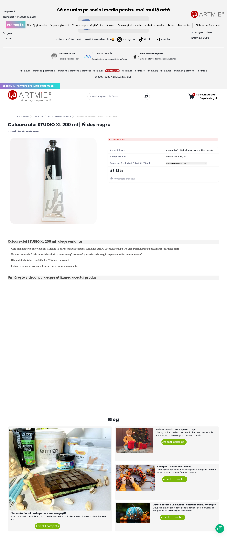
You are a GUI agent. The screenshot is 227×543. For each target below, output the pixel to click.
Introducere (23, 116)
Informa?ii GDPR (200, 37)
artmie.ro (140, 70)
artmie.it (202, 70)
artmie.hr (62, 70)
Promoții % (15, 25)
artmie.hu (50, 70)
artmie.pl (98, 70)
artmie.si (86, 70)
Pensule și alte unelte (130, 25)
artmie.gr (190, 70)
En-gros (7, 33)
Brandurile (184, 25)
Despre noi (9, 11)
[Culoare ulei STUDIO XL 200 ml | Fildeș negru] (53, 181)
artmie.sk (25, 70)
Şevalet (110, 25)
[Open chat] (219, 528)
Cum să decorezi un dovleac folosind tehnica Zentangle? (184, 504)
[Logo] (29, 96)
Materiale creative (155, 25)
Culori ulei (38, 116)
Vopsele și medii (60, 25)
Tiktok (144, 39)
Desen (171, 25)
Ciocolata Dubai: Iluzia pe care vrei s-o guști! (38, 513)
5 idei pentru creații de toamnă (174, 466)
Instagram (126, 39)
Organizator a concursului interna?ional (109, 59)
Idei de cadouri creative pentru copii (175, 429)
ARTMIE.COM (112, 70)
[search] (146, 97)
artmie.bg (152, 70)
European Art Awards (102, 53)
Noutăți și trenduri (37, 25)
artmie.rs (74, 70)
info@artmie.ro (203, 32)
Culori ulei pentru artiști (59, 116)
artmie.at (178, 70)
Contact (7, 38)
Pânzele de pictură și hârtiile (87, 25)
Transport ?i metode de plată (19, 16)
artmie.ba (127, 70)
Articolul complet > (47, 526)
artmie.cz (37, 70)
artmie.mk (165, 70)
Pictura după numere (208, 25)
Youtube (162, 39)
